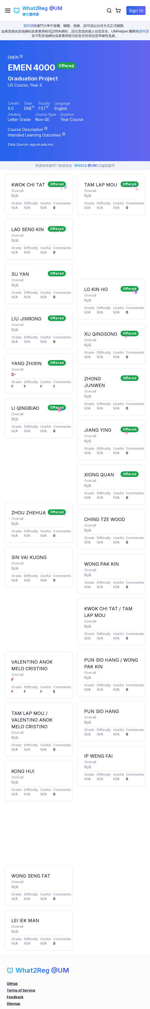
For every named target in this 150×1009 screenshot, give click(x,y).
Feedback (15, 997)
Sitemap (13, 1004)
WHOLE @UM (85, 165)
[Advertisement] (38, 470)
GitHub (12, 984)
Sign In (136, 10)
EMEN (20, 67)
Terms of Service (21, 990)
